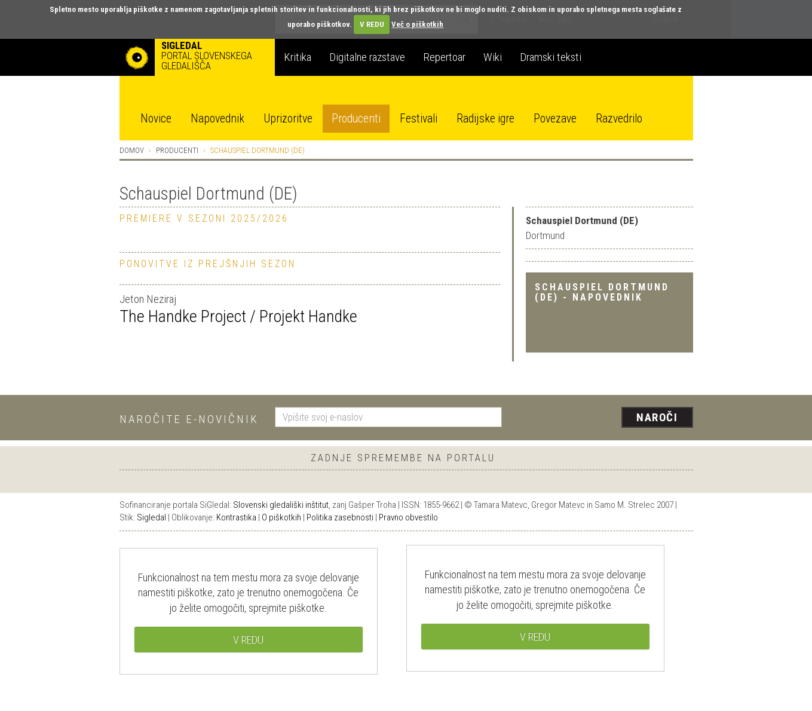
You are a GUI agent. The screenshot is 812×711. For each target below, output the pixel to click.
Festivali (418, 118)
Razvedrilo (619, 118)
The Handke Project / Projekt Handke (238, 316)
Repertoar (444, 57)
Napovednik (217, 118)
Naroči (657, 417)
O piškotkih (281, 517)
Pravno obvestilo (408, 517)
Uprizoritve (287, 118)
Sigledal (151, 517)
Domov (131, 150)
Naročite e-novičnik (189, 419)
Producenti (356, 118)
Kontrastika (236, 517)
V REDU (372, 24)
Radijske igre (485, 118)
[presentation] (604, 418)
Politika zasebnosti (340, 517)
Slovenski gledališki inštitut (281, 504)
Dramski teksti (550, 57)
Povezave (555, 118)
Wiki (492, 57)
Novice (155, 118)
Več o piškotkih (417, 24)
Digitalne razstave (367, 57)
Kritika (297, 57)
